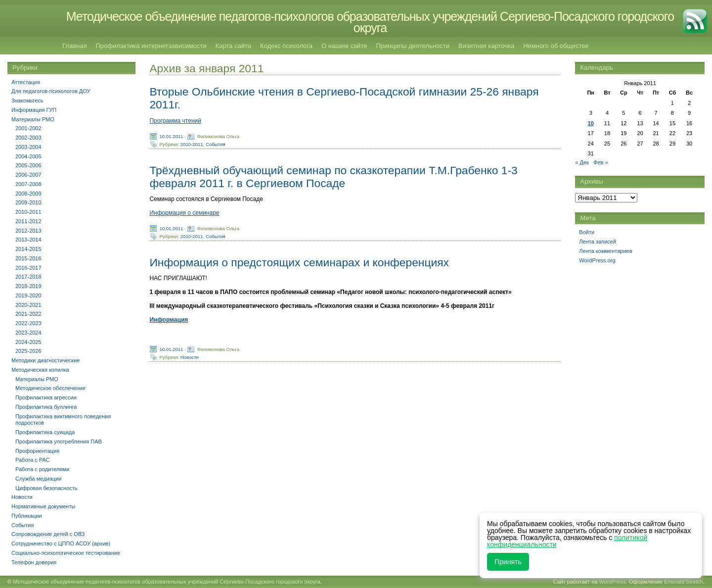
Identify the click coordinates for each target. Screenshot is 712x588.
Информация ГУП (33, 110)
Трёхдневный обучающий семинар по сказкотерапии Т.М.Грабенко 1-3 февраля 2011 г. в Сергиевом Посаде (333, 177)
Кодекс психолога (286, 45)
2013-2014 (28, 240)
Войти (586, 232)
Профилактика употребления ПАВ (58, 441)
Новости (189, 357)
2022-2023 (28, 323)
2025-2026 (28, 351)
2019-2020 (28, 295)
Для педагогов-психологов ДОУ (50, 91)
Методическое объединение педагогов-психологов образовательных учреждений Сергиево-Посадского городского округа (370, 22)
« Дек (582, 162)
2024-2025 (28, 342)
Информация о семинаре (184, 212)
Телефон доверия (33, 562)
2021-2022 (28, 314)
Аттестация (25, 82)
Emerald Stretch (683, 582)
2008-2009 (28, 193)
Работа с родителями (42, 469)
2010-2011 (191, 144)
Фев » (600, 162)
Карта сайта (233, 45)
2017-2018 (28, 277)
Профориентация (37, 451)
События (215, 144)
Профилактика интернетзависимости (150, 45)
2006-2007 (28, 175)
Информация (168, 319)
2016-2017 (28, 268)
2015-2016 (28, 258)
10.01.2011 (171, 136)
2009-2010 (28, 202)
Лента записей (597, 242)
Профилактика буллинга (46, 407)
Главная (74, 45)
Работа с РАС (32, 460)
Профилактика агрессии (46, 397)
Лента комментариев (605, 251)
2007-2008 (28, 184)
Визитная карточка (486, 45)
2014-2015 (28, 249)
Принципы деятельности (412, 45)
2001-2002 (28, 128)
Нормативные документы (43, 506)
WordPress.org (597, 260)
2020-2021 (28, 305)
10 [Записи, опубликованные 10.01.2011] (591, 123)
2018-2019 (28, 286)
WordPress (612, 582)
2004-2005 (28, 156)
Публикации (26, 516)
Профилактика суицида (45, 432)
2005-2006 (28, 165)
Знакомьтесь (27, 100)
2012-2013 (28, 231)
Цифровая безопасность (46, 488)
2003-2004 (28, 147)
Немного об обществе (555, 45)
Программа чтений (175, 120)
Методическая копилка (40, 370)
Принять (508, 562)
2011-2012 (28, 221)
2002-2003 (28, 138)
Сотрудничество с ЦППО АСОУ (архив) (60, 543)
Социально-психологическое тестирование (65, 553)
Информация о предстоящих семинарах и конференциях (299, 262)
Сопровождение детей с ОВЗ (48, 534)
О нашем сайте (344, 45)
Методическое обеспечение (50, 388)
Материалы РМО (32, 119)
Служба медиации (38, 479)
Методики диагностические (45, 360)
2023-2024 (28, 333)
